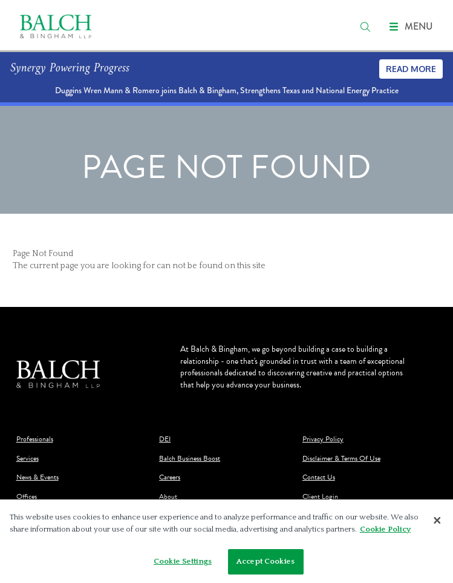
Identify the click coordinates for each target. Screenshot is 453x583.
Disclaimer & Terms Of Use (341, 458)
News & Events (37, 477)
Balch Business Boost (189, 458)
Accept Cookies (265, 561)
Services (27, 458)
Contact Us (318, 477)
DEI (165, 439)
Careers (169, 477)
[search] (365, 27)
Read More (411, 69)
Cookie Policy (385, 529)
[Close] (437, 520)
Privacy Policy (323, 439)
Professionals (34, 439)
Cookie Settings (183, 561)
